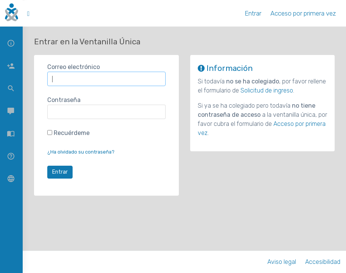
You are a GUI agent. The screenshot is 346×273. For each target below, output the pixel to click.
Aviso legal (281, 261)
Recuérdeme (68, 132)
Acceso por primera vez (303, 13)
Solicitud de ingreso (266, 90)
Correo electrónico (73, 67)
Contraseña (64, 100)
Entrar (253, 13)
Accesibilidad (322, 261)
